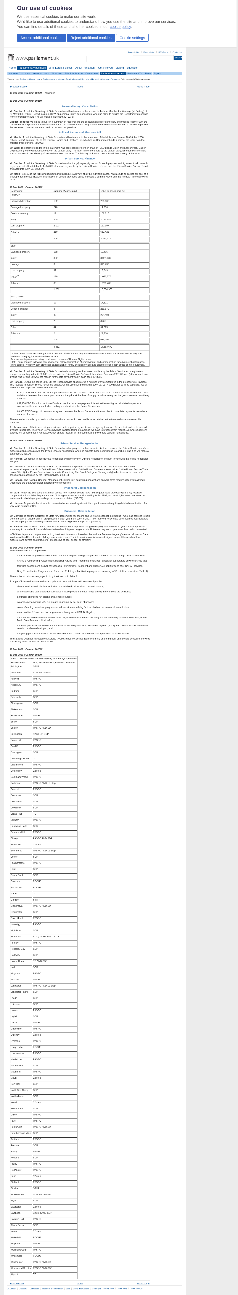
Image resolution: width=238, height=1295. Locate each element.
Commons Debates (109, 79)
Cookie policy (122, 1288)
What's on (57, 73)
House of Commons (19, 73)
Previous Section (19, 86)
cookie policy (120, 27)
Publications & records (113, 73)
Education (132, 67)
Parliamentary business (32, 67)
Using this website (81, 1289)
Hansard (95, 79)
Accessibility (133, 52)
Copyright (96, 1289)
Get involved (105, 67)
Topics (157, 73)
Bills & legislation (74, 73)
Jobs (68, 1289)
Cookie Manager (136, 1288)
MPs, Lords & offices (61, 67)
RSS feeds (163, 52)
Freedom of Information (52, 1289)
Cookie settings (132, 38)
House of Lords (41, 73)
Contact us (177, 52)
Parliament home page (30, 79)
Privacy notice (109, 1288)
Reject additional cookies (91, 38)
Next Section (17, 1283)
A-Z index (11, 1289)
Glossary (23, 1289)
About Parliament (85, 67)
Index (80, 86)
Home (12, 67)
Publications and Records (77, 79)
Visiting (119, 67)
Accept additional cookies (41, 38)
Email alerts (148, 52)
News (148, 73)
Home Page (143, 86)
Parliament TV (134, 73)
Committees (91, 73)
